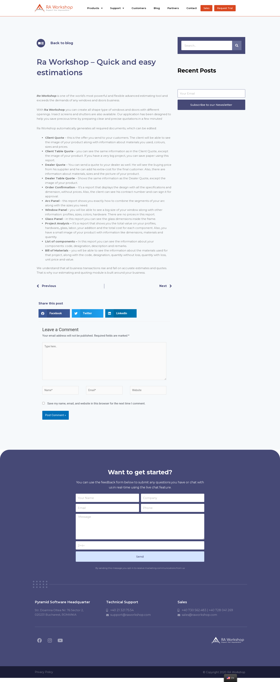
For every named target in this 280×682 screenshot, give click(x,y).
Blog (157, 8)
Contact (191, 8)
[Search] (236, 45)
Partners (173, 8)
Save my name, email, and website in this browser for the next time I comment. (96, 407)
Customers (139, 8)
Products (95, 8)
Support (117, 8)
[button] (206, 8)
